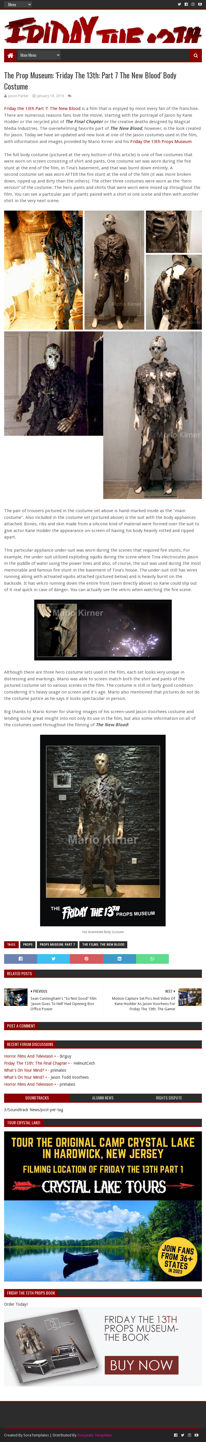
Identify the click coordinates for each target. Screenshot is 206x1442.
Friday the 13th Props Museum (161, 141)
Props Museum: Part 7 (57, 944)
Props (27, 944)
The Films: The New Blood (103, 944)
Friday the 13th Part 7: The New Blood (42, 108)
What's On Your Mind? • (25, 1070)
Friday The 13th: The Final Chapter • (37, 1063)
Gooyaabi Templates (94, 1435)
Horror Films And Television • (30, 1056)
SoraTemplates (36, 1435)
